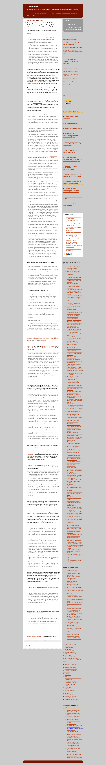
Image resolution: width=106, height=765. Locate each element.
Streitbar (67, 662)
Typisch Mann (68, 687)
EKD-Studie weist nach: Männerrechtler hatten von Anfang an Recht (74, 596)
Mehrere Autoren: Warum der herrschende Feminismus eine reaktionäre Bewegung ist (73, 303)
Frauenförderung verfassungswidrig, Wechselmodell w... (73, 232)
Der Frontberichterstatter (70, 656)
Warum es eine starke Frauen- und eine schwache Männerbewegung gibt (74, 604)
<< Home (28, 645)
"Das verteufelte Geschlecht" (42, 139)
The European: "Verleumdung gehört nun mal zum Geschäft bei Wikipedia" (74, 739)
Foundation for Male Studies (71, 682)
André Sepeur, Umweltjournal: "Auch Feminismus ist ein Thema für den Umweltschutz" (74, 458)
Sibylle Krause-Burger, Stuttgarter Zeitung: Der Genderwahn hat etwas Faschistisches (74, 325)
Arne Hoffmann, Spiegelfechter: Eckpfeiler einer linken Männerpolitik (74, 268)
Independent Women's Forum (71, 699)
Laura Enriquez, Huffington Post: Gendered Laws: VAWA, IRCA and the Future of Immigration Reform (74, 542)
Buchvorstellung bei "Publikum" (70, 78)
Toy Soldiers (67, 693)
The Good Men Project (70, 684)
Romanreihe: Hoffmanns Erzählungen (72, 47)
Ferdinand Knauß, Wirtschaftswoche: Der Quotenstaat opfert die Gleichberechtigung (75, 405)
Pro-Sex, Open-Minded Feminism (72, 697)
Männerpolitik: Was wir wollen (73, 128)
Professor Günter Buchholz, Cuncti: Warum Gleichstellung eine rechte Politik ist (75, 401)
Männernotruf (68, 675)
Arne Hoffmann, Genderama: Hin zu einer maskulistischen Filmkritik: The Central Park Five (74, 509)
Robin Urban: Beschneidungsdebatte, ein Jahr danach (74, 498)
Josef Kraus (30, 346)
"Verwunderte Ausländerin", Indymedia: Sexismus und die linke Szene (74, 334)
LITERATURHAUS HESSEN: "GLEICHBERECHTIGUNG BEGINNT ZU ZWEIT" (72, 52)
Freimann (67, 688)
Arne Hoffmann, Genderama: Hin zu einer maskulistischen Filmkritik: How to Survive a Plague (74, 513)
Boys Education (68, 679)
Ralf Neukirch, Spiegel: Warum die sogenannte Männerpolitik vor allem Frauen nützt (75, 370)
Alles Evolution (68, 649)
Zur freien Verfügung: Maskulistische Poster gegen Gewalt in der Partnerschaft (71, 190)
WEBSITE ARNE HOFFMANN (70, 39)
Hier (28, 629)
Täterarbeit (67, 673)
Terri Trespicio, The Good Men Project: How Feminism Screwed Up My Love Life (74, 624)
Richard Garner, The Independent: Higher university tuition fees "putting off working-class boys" (74, 525)
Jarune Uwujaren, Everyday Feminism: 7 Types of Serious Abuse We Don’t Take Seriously (74, 637)
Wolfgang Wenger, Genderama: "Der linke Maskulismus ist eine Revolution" (74, 280)
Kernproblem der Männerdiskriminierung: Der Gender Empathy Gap (71, 135)
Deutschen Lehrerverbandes (48, 346)
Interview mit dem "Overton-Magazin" (71, 81)
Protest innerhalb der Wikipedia (74, 717)
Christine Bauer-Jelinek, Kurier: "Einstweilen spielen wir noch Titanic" (74, 443)
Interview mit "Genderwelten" (69, 88)
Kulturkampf (46, 347)
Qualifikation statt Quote (70, 664)
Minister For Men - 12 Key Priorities (73, 678)
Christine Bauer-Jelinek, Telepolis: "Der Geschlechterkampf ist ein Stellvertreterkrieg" (74, 439)
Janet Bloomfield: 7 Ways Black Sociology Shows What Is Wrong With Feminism (74, 551)
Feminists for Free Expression (71, 696)
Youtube (44, 340)
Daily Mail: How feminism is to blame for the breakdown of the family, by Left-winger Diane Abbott (74, 560)
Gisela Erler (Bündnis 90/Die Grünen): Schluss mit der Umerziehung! (73, 422)
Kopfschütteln (36, 80)
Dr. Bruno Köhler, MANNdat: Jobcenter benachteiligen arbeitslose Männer (73, 378)
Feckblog (67, 691)
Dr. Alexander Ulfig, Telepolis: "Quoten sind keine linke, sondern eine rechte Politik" (74, 396)
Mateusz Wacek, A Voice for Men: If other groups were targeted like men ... (75, 556)
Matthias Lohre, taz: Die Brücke (74, 367)
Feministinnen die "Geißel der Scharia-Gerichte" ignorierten (40, 389)
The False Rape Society (70, 681)
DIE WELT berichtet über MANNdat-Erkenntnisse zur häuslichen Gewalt (71, 168)
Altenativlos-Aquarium (70, 652)
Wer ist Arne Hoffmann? (71, 111)
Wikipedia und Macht (71, 724)
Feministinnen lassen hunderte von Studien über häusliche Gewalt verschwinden (74, 721)
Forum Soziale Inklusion (70, 644)
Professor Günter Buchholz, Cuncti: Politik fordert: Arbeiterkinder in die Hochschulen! (75, 388)
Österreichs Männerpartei (70, 667)
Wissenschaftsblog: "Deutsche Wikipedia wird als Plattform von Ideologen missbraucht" (74, 735)
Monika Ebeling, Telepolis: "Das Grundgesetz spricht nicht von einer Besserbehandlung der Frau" (75, 413)
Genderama (32, 6)
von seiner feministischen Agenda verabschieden (42, 513)
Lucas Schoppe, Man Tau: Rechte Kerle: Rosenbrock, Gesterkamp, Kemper (74, 493)
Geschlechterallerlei (69, 647)
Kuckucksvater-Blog (69, 650)
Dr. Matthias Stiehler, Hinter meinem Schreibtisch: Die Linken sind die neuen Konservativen (74, 329)
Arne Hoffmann (71, 24)
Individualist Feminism (70, 694)
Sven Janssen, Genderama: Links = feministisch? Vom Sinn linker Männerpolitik (74, 273)
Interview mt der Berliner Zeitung (70, 71)
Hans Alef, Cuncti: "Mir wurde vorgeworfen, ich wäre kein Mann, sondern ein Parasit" (74, 448)
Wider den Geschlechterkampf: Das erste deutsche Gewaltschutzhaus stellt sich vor (75, 592)
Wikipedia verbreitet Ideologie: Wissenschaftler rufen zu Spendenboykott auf (73, 750)
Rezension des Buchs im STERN (70, 68)
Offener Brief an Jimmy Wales (73, 716)
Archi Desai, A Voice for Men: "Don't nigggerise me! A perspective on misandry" (75, 547)
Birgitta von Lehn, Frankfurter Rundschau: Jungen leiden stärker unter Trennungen (74, 361)
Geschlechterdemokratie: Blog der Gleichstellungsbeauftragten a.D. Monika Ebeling (72, 660)
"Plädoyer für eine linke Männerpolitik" (49, 181)
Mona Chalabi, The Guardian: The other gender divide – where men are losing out (74, 521)
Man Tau (67, 646)
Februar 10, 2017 (44, 640)
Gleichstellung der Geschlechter (72, 701)
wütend (43, 465)
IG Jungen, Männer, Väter (72, 123)
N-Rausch (67, 676)
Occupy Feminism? (71, 579)
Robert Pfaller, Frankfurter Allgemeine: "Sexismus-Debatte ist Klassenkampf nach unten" (74, 434)
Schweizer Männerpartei (70, 666)
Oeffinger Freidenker (69, 690)
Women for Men (68, 685)
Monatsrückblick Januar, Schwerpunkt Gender (47, 69)
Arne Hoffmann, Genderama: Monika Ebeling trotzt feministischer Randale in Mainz (75, 417)
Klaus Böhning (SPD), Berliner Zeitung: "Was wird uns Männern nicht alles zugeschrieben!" (74, 426)
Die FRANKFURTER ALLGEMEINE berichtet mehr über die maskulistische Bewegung (72, 159)
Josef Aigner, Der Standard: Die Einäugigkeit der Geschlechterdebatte (74, 308)
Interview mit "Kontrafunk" (69, 84)
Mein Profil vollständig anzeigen (73, 29)
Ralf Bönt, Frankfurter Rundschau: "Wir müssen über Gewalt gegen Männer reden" (74, 353)
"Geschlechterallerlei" (37, 103)
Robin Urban (68, 655)
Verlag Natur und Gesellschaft (71, 653)
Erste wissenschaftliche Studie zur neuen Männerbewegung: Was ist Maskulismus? (72, 143)
